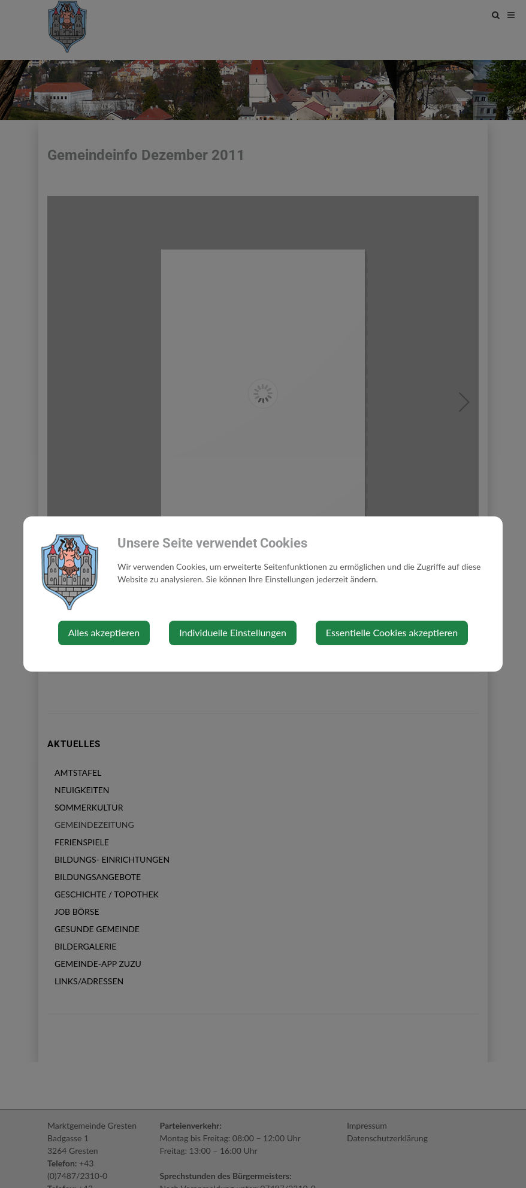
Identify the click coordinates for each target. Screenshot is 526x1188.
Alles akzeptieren (104, 632)
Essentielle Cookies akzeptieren (392, 632)
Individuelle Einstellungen (232, 632)
